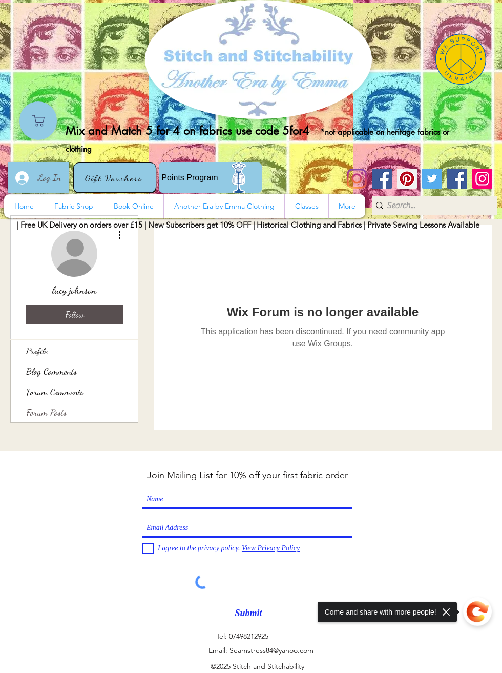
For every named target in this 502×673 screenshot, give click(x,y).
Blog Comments (51, 371)
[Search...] (431, 205)
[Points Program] (210, 177)
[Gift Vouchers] (114, 177)
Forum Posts (46, 412)
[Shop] (38, 120)
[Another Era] (457, 179)
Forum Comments (54, 391)
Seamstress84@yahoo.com (271, 650)
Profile (37, 350)
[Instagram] (357, 179)
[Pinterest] (407, 179)
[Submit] (248, 613)
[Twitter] (432, 179)
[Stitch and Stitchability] (382, 179)
